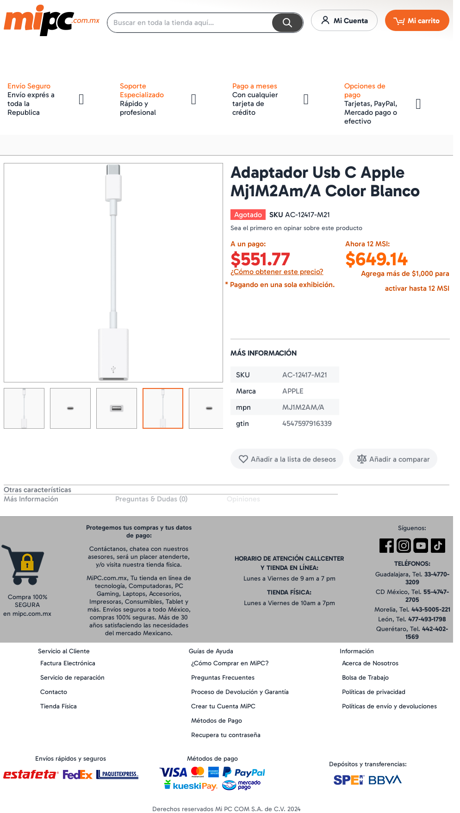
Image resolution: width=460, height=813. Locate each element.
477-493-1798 (427, 619)
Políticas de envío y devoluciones (389, 706)
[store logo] (51, 20)
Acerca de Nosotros (370, 663)
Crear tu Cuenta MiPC (223, 706)
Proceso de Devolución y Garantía (240, 692)
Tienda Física (58, 706)
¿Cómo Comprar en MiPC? (230, 663)
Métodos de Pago (216, 721)
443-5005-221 (430, 609)
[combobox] (205, 22)
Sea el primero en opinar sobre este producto (296, 228)
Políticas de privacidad (373, 692)
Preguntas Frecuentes (223, 678)
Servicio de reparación (72, 678)
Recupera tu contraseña (226, 735)
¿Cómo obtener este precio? (276, 271)
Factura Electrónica (67, 663)
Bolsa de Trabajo (365, 678)
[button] (24, 411)
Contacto (53, 692)
